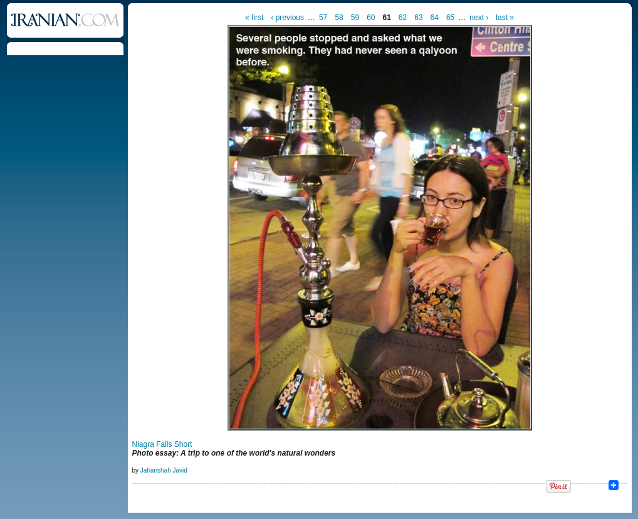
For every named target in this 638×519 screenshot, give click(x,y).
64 (435, 17)
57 (323, 17)
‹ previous (287, 17)
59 (355, 17)
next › (478, 17)
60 (371, 17)
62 (403, 17)
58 (339, 17)
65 (450, 17)
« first (254, 17)
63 (418, 17)
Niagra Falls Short (162, 444)
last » (505, 17)
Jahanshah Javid (163, 470)
